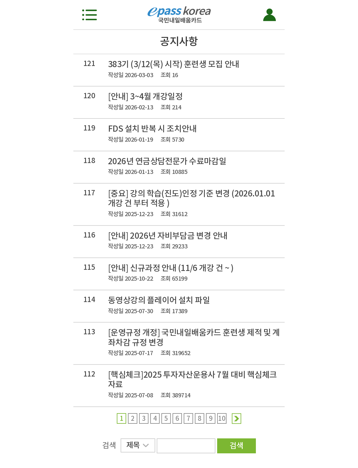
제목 (137, 446)
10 (221, 418)
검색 (236, 445)
